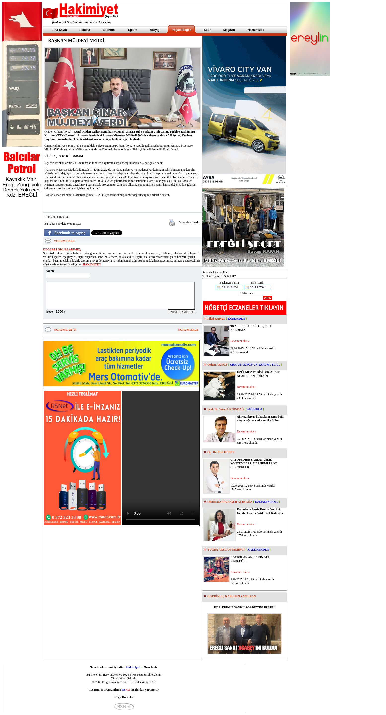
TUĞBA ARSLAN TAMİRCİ (226, 549)
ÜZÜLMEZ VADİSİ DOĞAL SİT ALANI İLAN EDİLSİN (258, 374)
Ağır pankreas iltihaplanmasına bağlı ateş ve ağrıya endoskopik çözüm (260, 418)
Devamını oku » (239, 341)
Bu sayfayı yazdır (189, 222)
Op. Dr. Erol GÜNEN (221, 452)
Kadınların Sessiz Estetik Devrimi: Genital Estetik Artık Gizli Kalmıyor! (260, 511)
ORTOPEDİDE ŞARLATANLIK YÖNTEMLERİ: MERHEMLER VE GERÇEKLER (254, 463)
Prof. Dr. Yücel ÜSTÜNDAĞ (225, 409)
